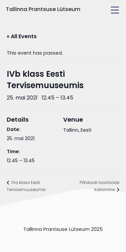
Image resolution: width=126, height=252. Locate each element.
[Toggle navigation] (115, 10)
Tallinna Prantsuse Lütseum (43, 9)
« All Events (22, 36)
